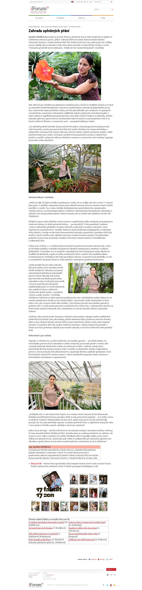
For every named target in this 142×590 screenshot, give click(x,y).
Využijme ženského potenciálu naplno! (46, 522)
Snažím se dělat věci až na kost (83, 528)
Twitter (109, 559)
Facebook (92, 559)
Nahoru (109, 569)
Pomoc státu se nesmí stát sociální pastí (87, 522)
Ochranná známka (33, 575)
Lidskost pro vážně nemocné (82, 539)
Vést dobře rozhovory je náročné (43, 534)
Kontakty (30, 577)
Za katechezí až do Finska (40, 528)
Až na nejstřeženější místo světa (83, 534)
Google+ (101, 559)
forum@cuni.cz (50, 575)
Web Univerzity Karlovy (36, 1)
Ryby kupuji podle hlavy (40, 539)
